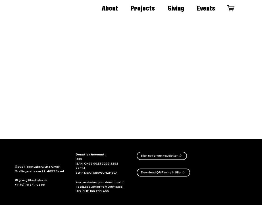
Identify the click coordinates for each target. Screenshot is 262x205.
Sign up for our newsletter (161, 155)
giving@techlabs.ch (31, 180)
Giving (176, 8)
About (110, 8)
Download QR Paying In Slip (163, 172)
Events (206, 8)
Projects (143, 8)
